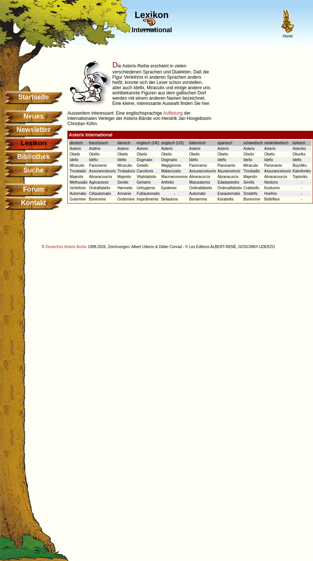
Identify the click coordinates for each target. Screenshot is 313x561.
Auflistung (173, 113)
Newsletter (33, 129)
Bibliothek (33, 156)
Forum (33, 189)
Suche (33, 170)
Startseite (33, 97)
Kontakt (33, 202)
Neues (33, 116)
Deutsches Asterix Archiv (66, 247)
